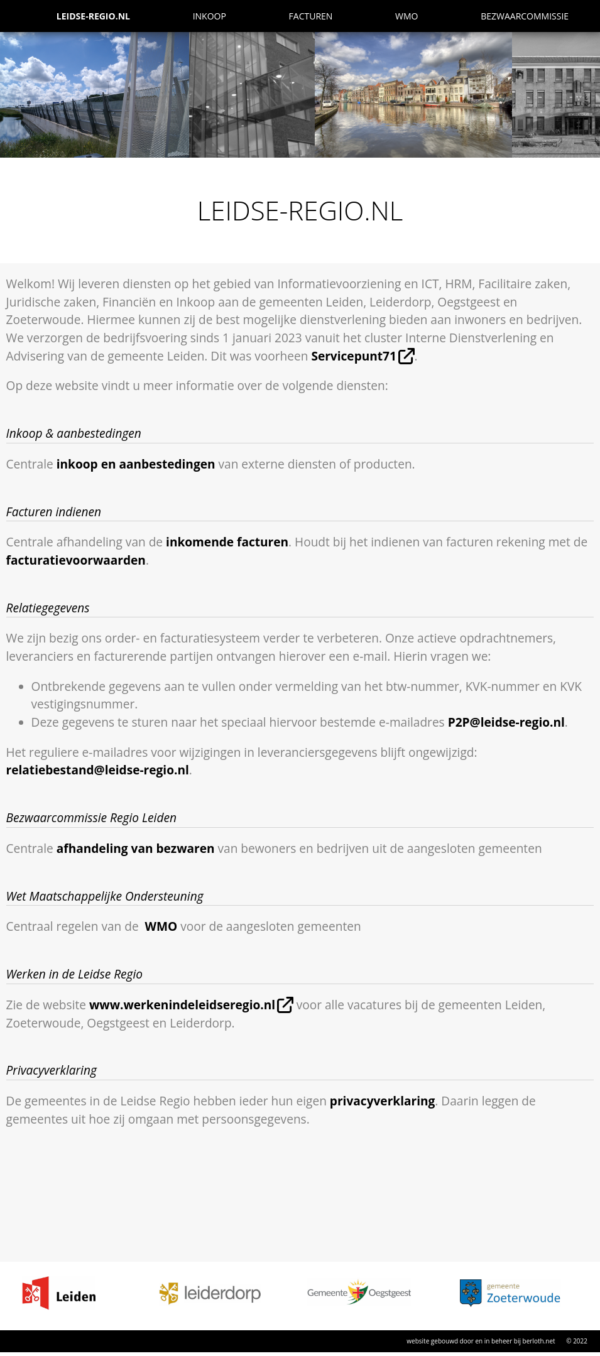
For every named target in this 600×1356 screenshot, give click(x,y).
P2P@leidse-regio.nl (506, 722)
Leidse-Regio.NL (93, 16)
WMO (406, 16)
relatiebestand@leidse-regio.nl (97, 770)
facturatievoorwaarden (76, 560)
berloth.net (539, 1341)
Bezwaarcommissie (525, 16)
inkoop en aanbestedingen (136, 464)
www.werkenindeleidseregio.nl (182, 1005)
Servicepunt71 (353, 356)
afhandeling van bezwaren (136, 848)
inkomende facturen (227, 542)
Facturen (311, 16)
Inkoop (209, 16)
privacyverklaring (382, 1101)
